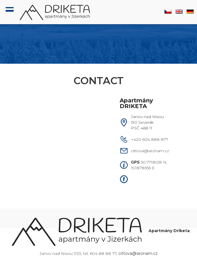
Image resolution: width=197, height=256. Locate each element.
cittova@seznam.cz (150, 150)
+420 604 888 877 (149, 139)
